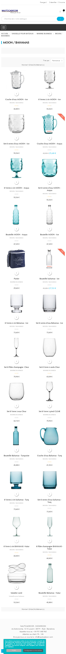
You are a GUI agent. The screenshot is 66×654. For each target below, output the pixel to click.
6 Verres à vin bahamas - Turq (16, 500)
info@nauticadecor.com (44, 637)
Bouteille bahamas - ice (49, 279)
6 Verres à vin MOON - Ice (49, 99)
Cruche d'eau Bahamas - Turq (49, 455)
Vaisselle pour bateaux (16, 596)
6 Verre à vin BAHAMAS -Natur (16, 546)
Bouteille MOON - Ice (49, 234)
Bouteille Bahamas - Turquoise (16, 455)
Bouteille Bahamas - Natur (49, 593)
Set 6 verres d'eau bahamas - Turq (50, 501)
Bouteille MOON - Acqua (16, 234)
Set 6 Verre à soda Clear (49, 367)
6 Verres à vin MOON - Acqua (16, 188)
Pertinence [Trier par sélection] (57, 60)
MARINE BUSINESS (16, 282)
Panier (16, 279)
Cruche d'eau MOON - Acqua (49, 143)
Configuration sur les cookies (33, 650)
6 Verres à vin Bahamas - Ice (16, 323)
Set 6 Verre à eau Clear (16, 411)
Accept (14, 650)
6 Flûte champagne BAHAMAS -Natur (49, 547)
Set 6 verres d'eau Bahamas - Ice (49, 323)
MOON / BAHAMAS (16, 103)
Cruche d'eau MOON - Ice (16, 99)
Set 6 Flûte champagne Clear (16, 367)
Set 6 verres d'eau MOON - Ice (16, 143)
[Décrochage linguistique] (43, 2)
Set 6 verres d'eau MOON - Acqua (49, 189)
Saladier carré (16, 593)
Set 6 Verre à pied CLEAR (49, 411)
